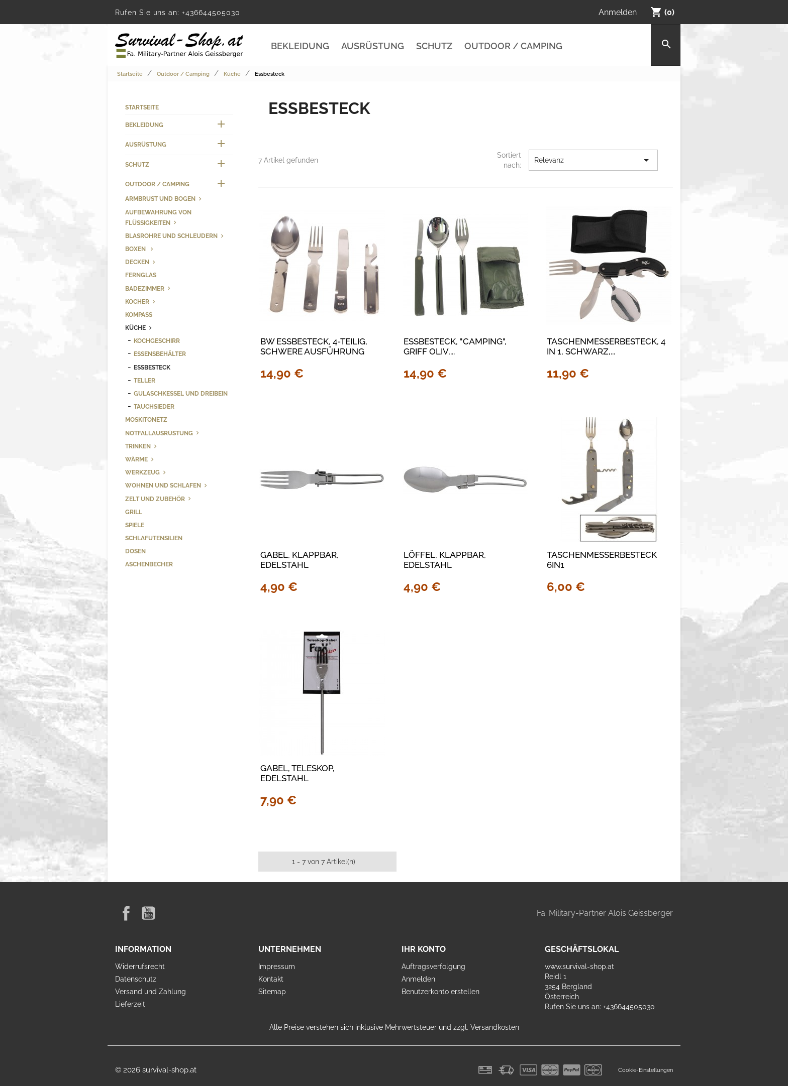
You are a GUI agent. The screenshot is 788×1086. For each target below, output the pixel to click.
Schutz (434, 46)
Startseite (142, 107)
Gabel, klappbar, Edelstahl (299, 560)
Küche (135, 327)
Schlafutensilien (153, 538)
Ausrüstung (372, 46)
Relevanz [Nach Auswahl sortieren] (593, 160)
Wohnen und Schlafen (163, 485)
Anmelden (418, 979)
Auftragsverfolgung (433, 966)
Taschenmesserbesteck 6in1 (602, 560)
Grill (133, 512)
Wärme (136, 459)
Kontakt (270, 979)
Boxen (136, 249)
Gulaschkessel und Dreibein (181, 393)
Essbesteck (152, 367)
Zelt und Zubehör (155, 499)
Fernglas (140, 275)
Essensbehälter (160, 353)
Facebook (126, 913)
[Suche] (665, 45)
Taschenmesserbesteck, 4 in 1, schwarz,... (606, 346)
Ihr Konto (424, 949)
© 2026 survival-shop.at (155, 1069)
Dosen (135, 551)
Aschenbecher (149, 564)
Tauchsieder (154, 406)
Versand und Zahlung (150, 992)
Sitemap (272, 992)
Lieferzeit (130, 1004)
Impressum (276, 966)
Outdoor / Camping (513, 46)
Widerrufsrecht (140, 966)
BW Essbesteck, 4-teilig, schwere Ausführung (313, 346)
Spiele (134, 525)
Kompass (138, 314)
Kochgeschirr (157, 340)
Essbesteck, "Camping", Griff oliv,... (455, 346)
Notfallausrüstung (159, 433)
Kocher (137, 301)
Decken (137, 262)
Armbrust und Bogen (160, 198)
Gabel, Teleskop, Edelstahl (297, 773)
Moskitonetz (146, 419)
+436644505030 (211, 13)
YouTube (148, 913)
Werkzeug (142, 472)
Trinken (138, 446)
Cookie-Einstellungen (645, 1069)
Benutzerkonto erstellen (440, 992)
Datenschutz (135, 979)
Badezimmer (144, 288)
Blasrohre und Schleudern (171, 235)
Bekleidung (300, 46)
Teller (144, 380)
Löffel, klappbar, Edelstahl (445, 560)
